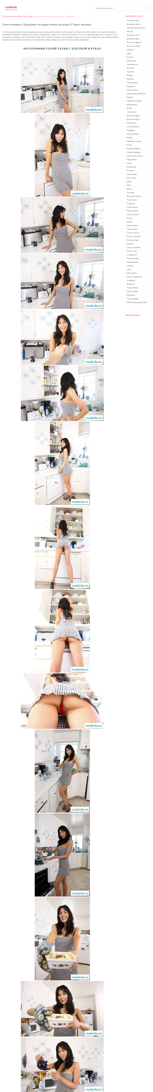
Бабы (129, 185)
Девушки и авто (133, 35)
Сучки (129, 163)
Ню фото (130, 170)
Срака (129, 269)
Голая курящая (133, 299)
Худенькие (131, 86)
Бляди (129, 145)
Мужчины (131, 295)
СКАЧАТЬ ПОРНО (134, 101)
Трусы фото (131, 61)
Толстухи (130, 72)
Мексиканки (132, 160)
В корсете (131, 284)
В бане (129, 108)
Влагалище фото (133, 119)
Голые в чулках (133, 214)
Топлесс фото (132, 90)
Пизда (129, 181)
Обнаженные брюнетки (136, 94)
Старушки (131, 203)
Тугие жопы (131, 200)
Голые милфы (132, 288)
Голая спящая (132, 291)
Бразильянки (132, 105)
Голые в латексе (133, 233)
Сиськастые (131, 112)
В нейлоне (131, 280)
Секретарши (132, 174)
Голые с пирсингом (134, 277)
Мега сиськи (132, 273)
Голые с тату (132, 251)
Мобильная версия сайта (137, 302)
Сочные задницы (133, 152)
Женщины (131, 130)
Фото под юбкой (133, 46)
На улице (130, 192)
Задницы (130, 50)
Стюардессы (132, 255)
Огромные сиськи (134, 141)
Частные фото (132, 211)
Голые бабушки (133, 127)
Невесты (130, 244)
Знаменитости (132, 64)
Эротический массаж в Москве (136, 29)
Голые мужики (133, 258)
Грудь (129, 53)
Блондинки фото (133, 24)
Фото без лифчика (134, 42)
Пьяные (130, 97)
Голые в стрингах (134, 236)
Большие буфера (133, 149)
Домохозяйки (132, 225)
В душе (130, 218)
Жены (129, 189)
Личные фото (132, 229)
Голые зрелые (132, 207)
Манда (129, 138)
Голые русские (133, 240)
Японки (130, 75)
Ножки (129, 222)
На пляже (131, 68)
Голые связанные (134, 247)
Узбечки (130, 266)
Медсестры (131, 178)
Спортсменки (132, 83)
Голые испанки (133, 134)
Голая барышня (133, 20)
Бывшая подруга (133, 116)
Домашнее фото (133, 39)
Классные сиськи (134, 196)
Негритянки (131, 167)
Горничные (131, 123)
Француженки (132, 262)
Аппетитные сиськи (135, 156)
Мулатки (130, 79)
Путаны (130, 57)
